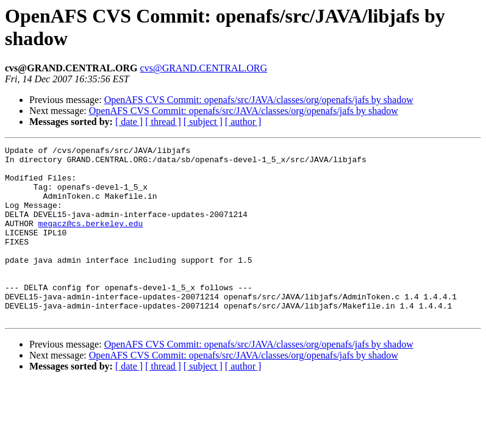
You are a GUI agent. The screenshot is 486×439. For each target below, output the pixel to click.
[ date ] (129, 121)
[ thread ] (163, 121)
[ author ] (243, 121)
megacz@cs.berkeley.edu (90, 239)
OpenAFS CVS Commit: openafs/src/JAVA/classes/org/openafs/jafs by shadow (258, 100)
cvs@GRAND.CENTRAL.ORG (204, 68)
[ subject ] (203, 121)
